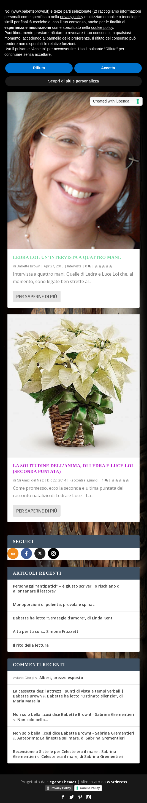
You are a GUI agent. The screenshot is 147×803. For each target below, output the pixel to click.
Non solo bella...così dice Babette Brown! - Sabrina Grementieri (73, 714)
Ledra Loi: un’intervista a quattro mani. (67, 257)
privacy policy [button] (71, 17)
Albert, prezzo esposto (61, 677)
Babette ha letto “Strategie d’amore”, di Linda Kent (63, 618)
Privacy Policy (61, 788)
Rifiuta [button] (39, 68)
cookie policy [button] (102, 27)
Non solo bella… (32, 719)
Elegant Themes (61, 781)
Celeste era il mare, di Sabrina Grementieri (82, 756)
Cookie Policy (90, 788)
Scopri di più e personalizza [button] (73, 81)
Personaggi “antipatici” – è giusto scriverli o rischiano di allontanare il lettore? (67, 588)
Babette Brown (28, 266)
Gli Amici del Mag (30, 480)
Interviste (74, 266)
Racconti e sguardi (84, 480)
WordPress (117, 781)
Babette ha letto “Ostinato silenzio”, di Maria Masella (68, 698)
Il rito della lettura (31, 645)
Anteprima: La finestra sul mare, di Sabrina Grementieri (71, 738)
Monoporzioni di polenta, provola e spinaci (54, 604)
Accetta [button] (108, 68)
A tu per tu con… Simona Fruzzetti (46, 631)
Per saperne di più (36, 296)
